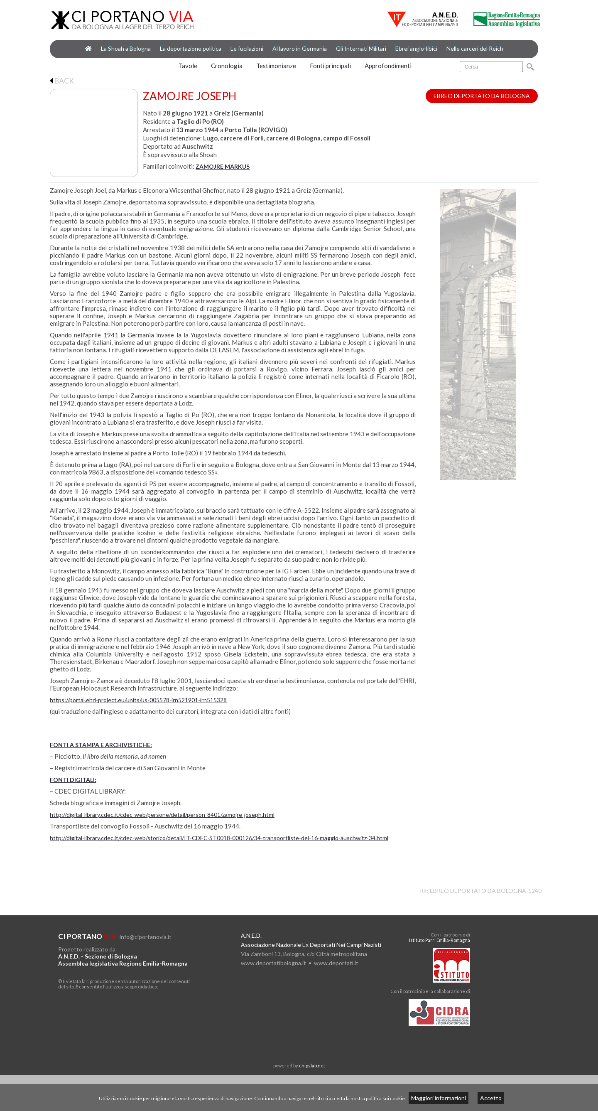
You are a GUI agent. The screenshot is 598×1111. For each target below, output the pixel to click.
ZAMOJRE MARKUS (223, 166)
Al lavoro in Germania (299, 48)
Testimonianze (276, 65)
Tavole (188, 65)
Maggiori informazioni (438, 1097)
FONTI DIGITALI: (73, 779)
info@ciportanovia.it (146, 936)
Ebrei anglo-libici (416, 48)
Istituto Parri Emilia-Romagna (439, 940)
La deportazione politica (190, 48)
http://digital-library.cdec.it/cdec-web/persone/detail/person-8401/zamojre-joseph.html (162, 814)
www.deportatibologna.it (273, 962)
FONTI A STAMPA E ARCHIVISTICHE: (101, 744)
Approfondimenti (388, 65)
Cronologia (227, 65)
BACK (62, 80)
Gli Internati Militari (361, 48)
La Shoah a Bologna (126, 48)
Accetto (491, 1097)
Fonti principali (330, 65)
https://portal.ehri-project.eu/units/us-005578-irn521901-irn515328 (138, 699)
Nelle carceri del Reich (474, 48)
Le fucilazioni (246, 48)
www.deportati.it (336, 962)
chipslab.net (312, 1065)
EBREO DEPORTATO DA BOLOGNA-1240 (486, 890)
